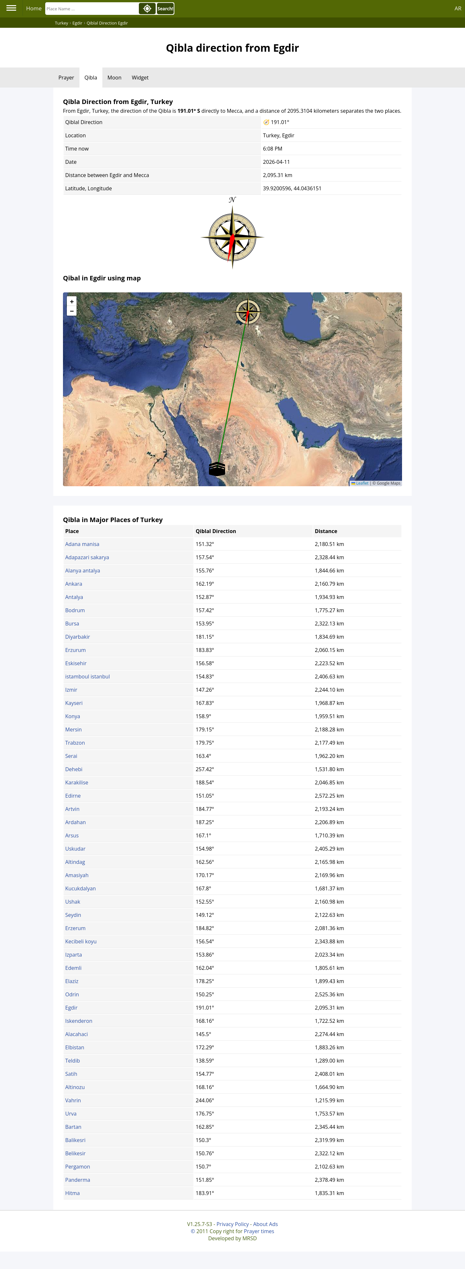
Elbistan (74, 1047)
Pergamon (77, 1166)
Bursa (72, 623)
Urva (71, 1113)
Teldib (72, 1060)
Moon (114, 77)
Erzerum (75, 928)
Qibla (91, 77)
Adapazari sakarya (87, 557)
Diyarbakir (77, 636)
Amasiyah (76, 875)
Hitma (72, 1193)
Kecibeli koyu (81, 941)
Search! (165, 9)
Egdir (71, 1007)
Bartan (73, 1126)
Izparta (73, 954)
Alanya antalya (82, 570)
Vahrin (73, 1100)
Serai (71, 756)
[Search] (91, 8)
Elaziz (71, 981)
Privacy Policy (232, 1224)
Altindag (75, 861)
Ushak (72, 901)
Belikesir (75, 1153)
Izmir (71, 689)
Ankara (73, 583)
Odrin (72, 994)
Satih (71, 1073)
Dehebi (73, 769)
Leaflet (359, 483)
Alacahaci (76, 1034)
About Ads (265, 1224)
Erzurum (75, 650)
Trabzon (75, 742)
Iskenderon (78, 1020)
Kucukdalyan (80, 888)
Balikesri (75, 1140)
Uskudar (75, 848)
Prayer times (259, 1231)
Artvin (72, 809)
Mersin (73, 729)
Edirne (73, 795)
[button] (248, 309)
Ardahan (75, 822)
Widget (140, 77)
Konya (72, 716)
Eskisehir (76, 663)
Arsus (72, 835)
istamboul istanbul (87, 676)
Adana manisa (82, 544)
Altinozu (75, 1087)
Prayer (66, 77)
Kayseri (74, 703)
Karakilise (76, 782)
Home (34, 8)
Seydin (73, 914)
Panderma (77, 1179)
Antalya (74, 597)
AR (458, 8)
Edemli (73, 967)
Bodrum (75, 610)
